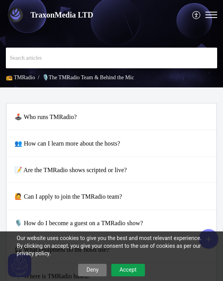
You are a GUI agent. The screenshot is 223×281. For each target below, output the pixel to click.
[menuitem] (196, 15)
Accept (128, 270)
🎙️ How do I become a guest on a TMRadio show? (78, 223)
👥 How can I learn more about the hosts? (67, 143)
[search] (111, 58)
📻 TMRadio (20, 77)
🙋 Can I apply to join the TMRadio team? (68, 196)
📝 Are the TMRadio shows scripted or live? (70, 170)
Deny (92, 270)
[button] (196, 15)
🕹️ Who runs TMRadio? (45, 117)
